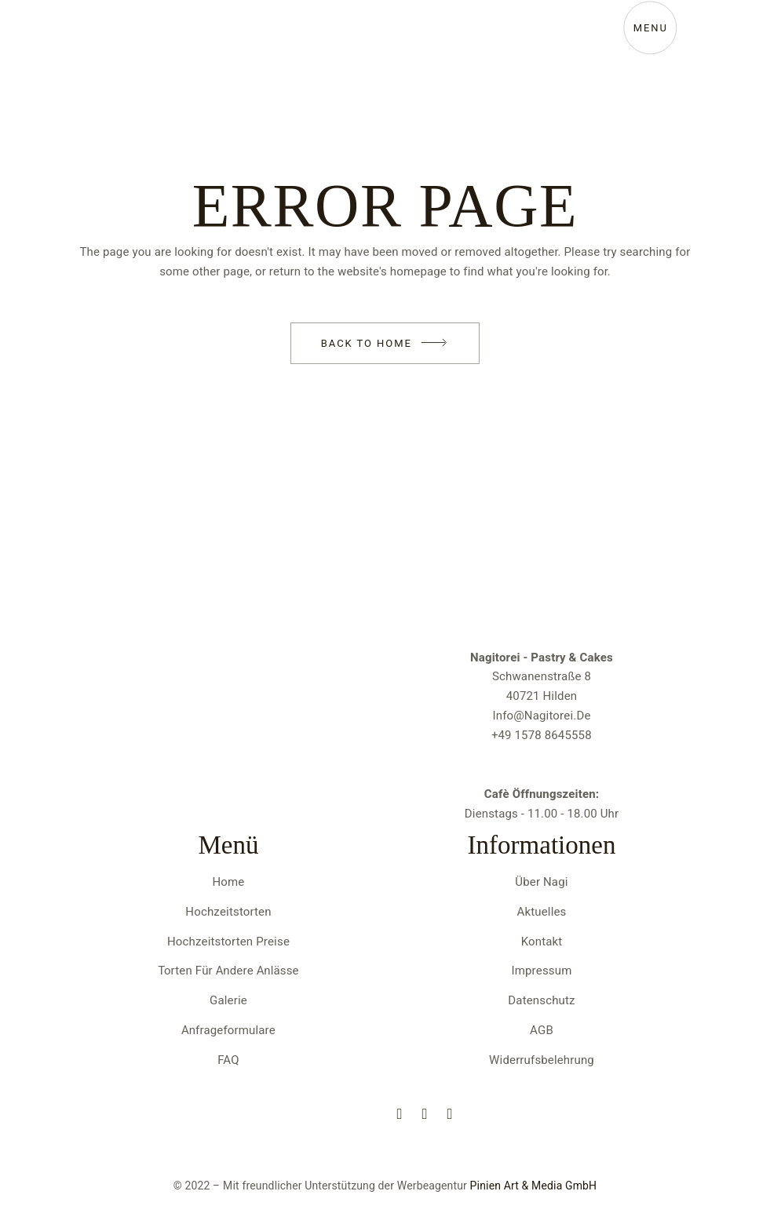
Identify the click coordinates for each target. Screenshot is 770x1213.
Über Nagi (541, 882)
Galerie (228, 1000)
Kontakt (542, 941)
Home (229, 882)
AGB (541, 1030)
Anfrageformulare (228, 1030)
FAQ (228, 1060)
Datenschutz (541, 1000)
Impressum (542, 970)
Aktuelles (542, 911)
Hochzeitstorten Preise (228, 941)
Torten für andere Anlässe (228, 970)
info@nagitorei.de (541, 715)
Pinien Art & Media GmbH (533, 1186)
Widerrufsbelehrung (541, 1060)
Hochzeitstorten (228, 911)
